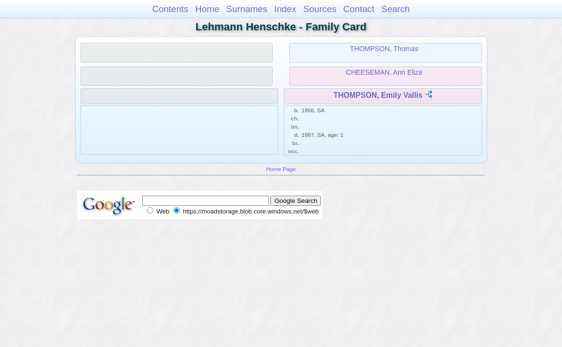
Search (395, 9)
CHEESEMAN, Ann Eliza (384, 72)
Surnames (246, 9)
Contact (359, 9)
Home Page (281, 169)
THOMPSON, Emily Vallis (378, 95)
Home (207, 9)
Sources (319, 9)
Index (285, 9)
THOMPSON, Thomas (384, 49)
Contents (170, 9)
